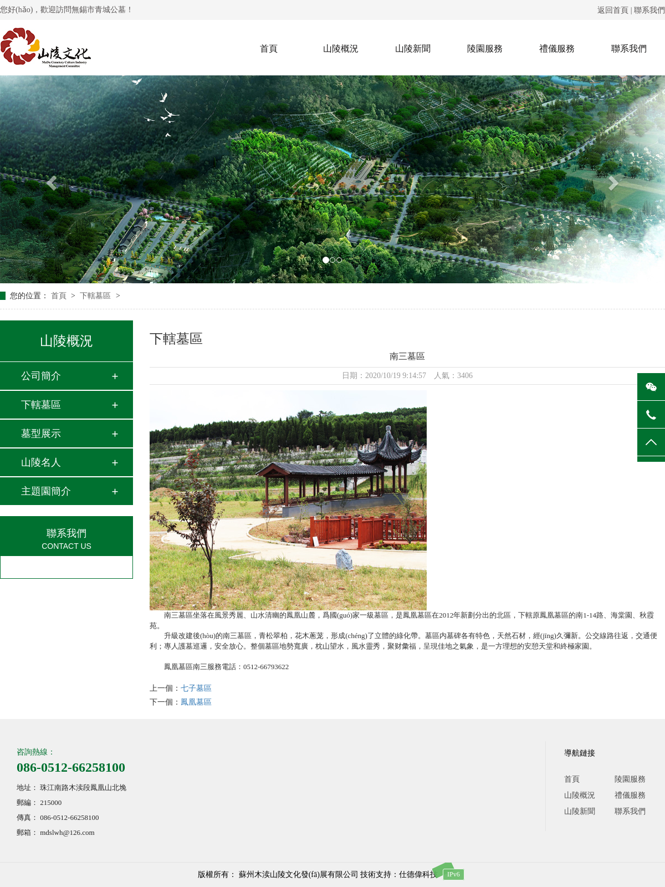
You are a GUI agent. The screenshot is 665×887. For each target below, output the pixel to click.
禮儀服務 (557, 48)
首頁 (269, 48)
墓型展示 (41, 433)
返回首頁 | (615, 10)
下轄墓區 (96, 296)
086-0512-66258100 (71, 767)
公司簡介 (41, 375)
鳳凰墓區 (196, 702)
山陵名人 (41, 462)
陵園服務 (485, 48)
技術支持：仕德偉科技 (399, 874)
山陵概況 (341, 48)
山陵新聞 (413, 48)
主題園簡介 (46, 491)
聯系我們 (649, 10)
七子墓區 (196, 688)
